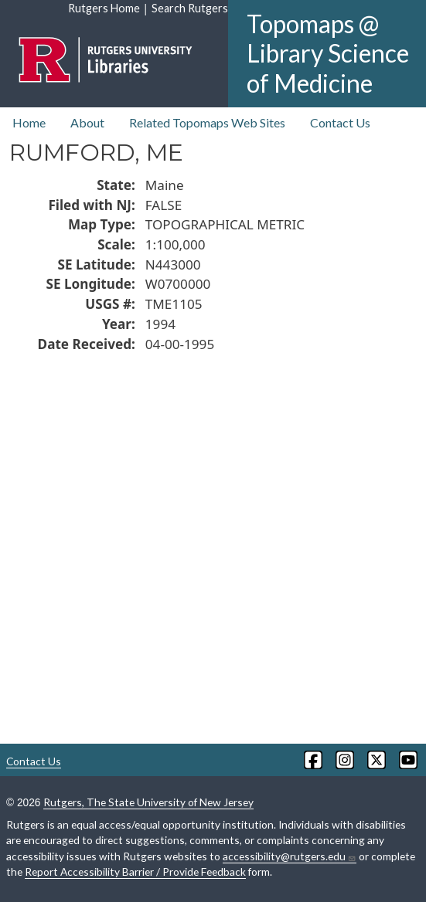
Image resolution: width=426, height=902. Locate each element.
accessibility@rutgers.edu (289, 856)
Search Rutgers (190, 8)
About (87, 122)
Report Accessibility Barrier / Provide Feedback (135, 871)
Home (29, 122)
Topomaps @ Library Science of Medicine (328, 53)
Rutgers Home (104, 8)
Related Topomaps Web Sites (207, 122)
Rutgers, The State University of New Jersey (148, 802)
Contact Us (340, 122)
